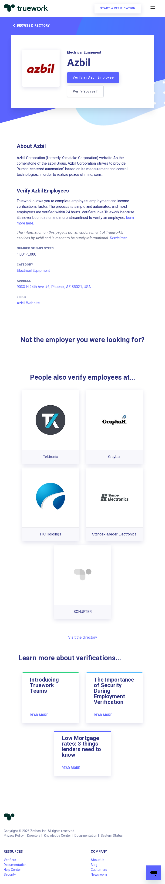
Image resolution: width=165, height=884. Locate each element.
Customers (99, 869)
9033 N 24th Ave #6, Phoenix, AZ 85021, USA (54, 287)
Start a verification (117, 8)
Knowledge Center (57, 835)
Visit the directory (82, 637)
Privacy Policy (14, 835)
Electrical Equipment (33, 270)
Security (10, 874)
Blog (94, 865)
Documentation (85, 835)
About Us (97, 860)
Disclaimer (118, 238)
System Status (112, 835)
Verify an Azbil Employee (93, 77)
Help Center (12, 869)
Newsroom (99, 874)
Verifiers (10, 860)
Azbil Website (28, 303)
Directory (33, 835)
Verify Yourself (85, 91)
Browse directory (30, 25)
